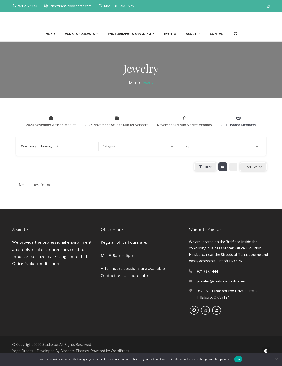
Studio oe (50, 344)
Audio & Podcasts (80, 34)
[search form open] (236, 34)
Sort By (251, 167)
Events (170, 34)
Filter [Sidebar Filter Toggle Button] (205, 167)
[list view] (233, 166)
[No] (276, 359)
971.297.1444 (27, 6)
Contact (217, 34)
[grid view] (222, 166)
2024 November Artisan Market (51, 121)
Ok (238, 359)
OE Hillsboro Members (238, 121)
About (191, 34)
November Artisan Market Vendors (184, 121)
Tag (221, 146)
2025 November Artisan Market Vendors (116, 121)
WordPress (120, 350)
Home (50, 34)
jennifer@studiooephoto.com (70, 6)
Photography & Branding (129, 34)
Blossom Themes (74, 350)
